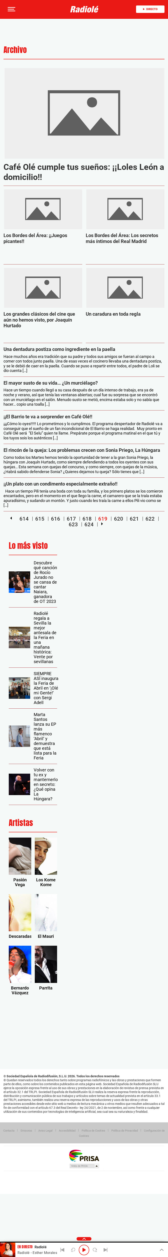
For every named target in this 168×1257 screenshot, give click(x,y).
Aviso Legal (45, 1130)
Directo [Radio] (150, 9)
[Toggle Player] (161, 1250)
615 (39, 519)
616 (55, 519)
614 (24, 519)
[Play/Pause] (84, 1250)
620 (118, 519)
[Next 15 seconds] (94, 1250)
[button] (11, 9)
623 (73, 524)
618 (87, 519)
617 (71, 519)
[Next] (105, 1250)
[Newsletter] (33, 9)
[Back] (62, 1250)
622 (150, 519)
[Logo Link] (85, 9)
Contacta (8, 1130)
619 (102, 519)
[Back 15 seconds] (73, 1250)
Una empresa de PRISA (84, 1155)
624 (89, 524)
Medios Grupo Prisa (84, 1166)
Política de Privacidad (124, 1130)
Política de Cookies (93, 1130)
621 (134, 519)
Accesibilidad (67, 1130)
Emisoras (26, 1130)
